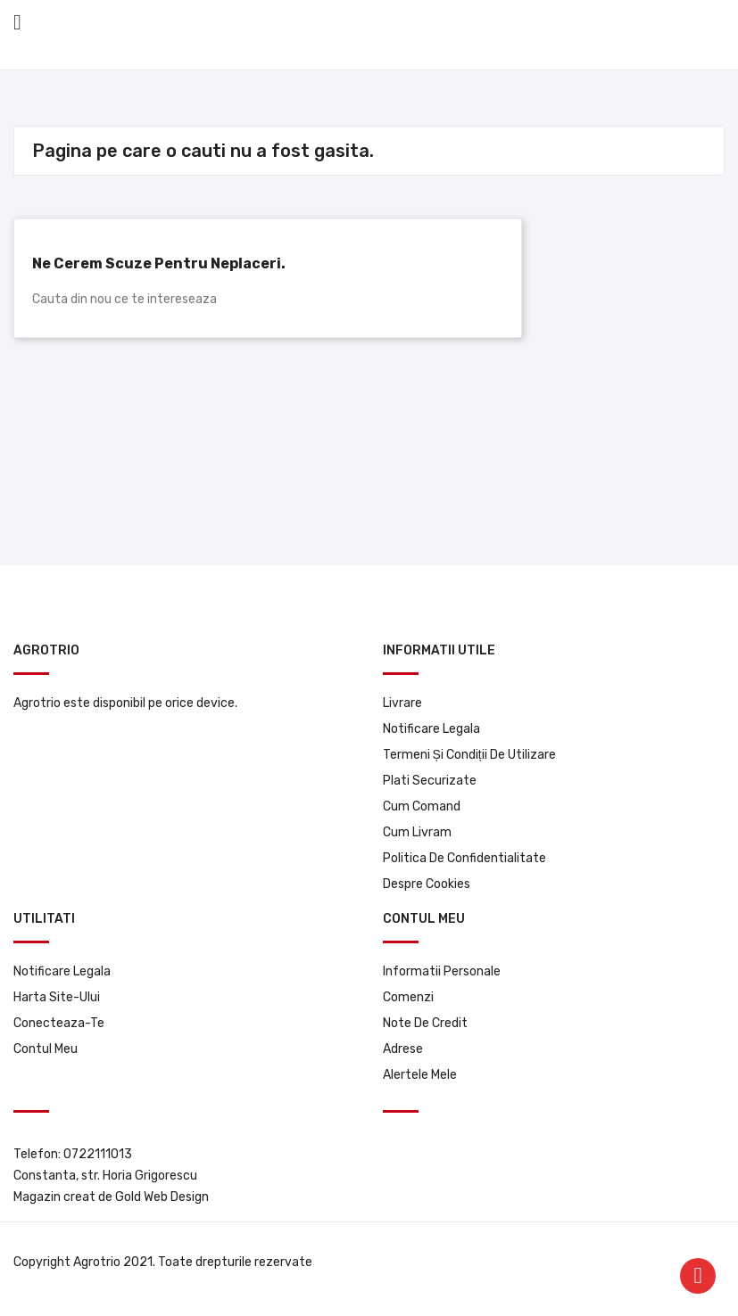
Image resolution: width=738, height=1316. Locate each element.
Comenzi (408, 997)
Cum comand (421, 806)
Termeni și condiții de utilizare (469, 754)
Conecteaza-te (58, 1023)
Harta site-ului (56, 997)
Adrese (403, 1049)
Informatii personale (442, 971)
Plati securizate (430, 780)
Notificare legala (431, 728)
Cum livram (417, 832)
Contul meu (45, 1049)
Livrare (402, 703)
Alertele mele (420, 1074)
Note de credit (425, 1023)
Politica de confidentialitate (464, 858)
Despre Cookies (426, 884)
